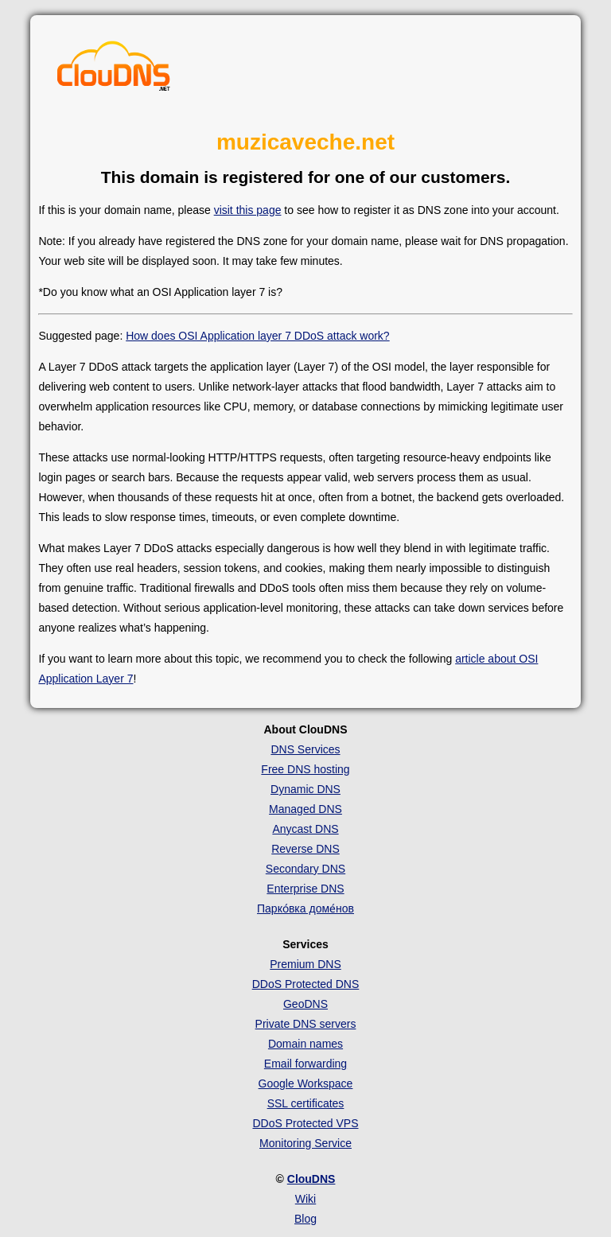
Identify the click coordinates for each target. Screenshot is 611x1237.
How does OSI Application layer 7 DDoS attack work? (258, 335)
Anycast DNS (305, 829)
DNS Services (305, 749)
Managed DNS (305, 809)
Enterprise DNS (305, 888)
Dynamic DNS (305, 789)
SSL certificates (305, 1103)
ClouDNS (311, 1179)
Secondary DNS (305, 868)
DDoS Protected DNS (306, 984)
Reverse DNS (305, 848)
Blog (305, 1218)
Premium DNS (305, 964)
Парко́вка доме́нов (305, 908)
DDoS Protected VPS (305, 1123)
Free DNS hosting (305, 769)
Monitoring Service (305, 1143)
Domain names (305, 1043)
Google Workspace (306, 1083)
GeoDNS (305, 1004)
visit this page (248, 210)
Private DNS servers (305, 1023)
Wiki (305, 1198)
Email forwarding (305, 1063)
